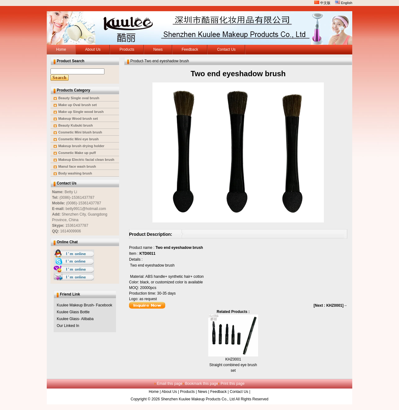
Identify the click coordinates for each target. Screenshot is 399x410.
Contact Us (239, 391)
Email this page (170, 383)
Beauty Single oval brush (78, 98)
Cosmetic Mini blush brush (80, 132)
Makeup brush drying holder (81, 146)
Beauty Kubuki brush (75, 125)
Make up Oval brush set (77, 105)
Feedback (218, 391)
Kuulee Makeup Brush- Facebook (84, 305)
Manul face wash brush (77, 166)
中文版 (322, 3)
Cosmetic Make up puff (77, 153)
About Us (169, 391)
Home (154, 391)
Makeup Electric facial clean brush (86, 159)
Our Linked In (68, 326)
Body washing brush (75, 173)
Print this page (233, 383)
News (202, 391)
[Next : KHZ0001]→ (330, 305)
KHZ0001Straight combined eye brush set (233, 365)
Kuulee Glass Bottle (73, 312)
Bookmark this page (201, 383)
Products (187, 391)
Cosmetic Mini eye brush (78, 139)
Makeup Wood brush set (78, 118)
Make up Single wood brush (80, 112)
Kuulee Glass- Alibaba (75, 319)
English (343, 3)
